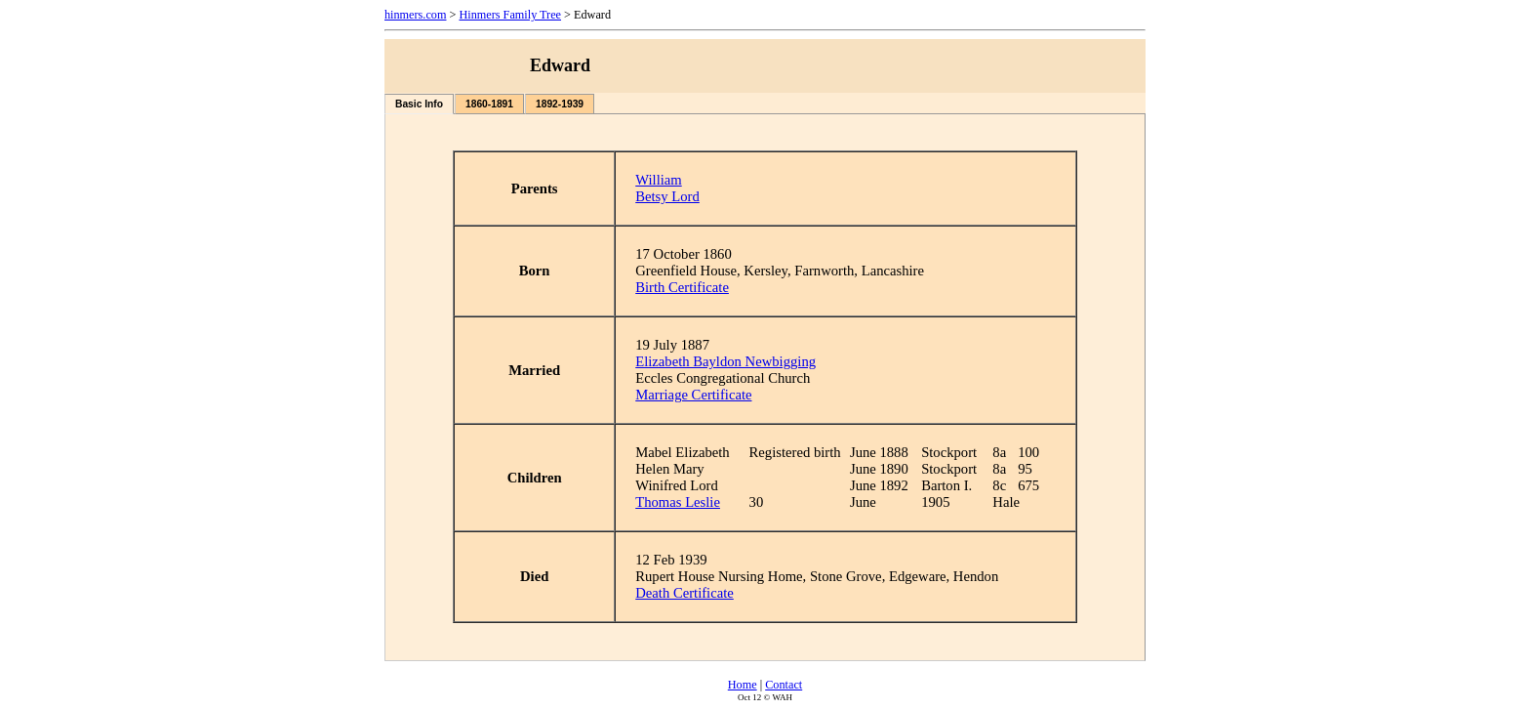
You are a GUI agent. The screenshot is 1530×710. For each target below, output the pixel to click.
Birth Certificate (682, 287)
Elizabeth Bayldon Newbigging (725, 361)
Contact (783, 684)
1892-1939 (560, 104)
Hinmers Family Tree (510, 14)
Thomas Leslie (677, 502)
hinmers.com (415, 14)
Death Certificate (684, 593)
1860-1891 (489, 104)
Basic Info (419, 104)
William (658, 180)
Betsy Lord (667, 196)
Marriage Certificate (693, 394)
